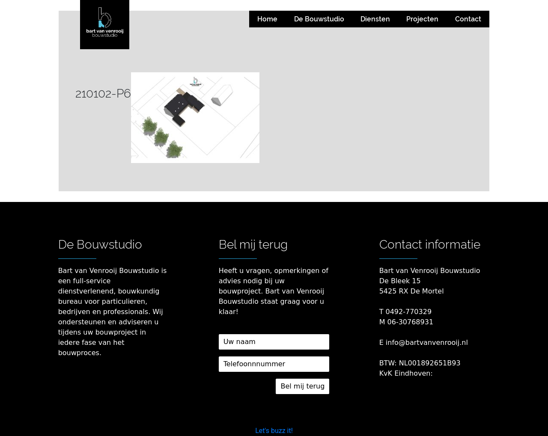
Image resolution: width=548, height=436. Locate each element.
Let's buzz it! (274, 431)
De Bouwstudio (319, 19)
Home (267, 19)
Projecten (422, 19)
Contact (468, 19)
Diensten (375, 19)
